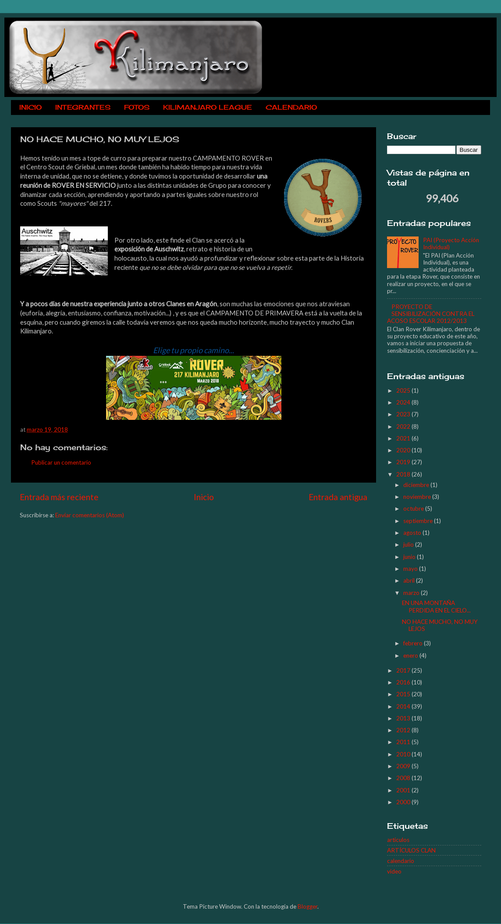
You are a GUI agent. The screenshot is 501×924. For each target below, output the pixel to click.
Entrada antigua (338, 497)
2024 (404, 402)
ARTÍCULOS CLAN (411, 850)
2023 (404, 414)
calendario (400, 860)
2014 (404, 706)
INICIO (30, 107)
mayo (411, 568)
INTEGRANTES (82, 107)
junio (410, 556)
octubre (414, 508)
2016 (404, 682)
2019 (404, 462)
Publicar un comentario (61, 462)
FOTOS (136, 107)
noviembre (417, 496)
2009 (404, 766)
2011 (404, 741)
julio (409, 544)
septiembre (418, 520)
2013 (404, 718)
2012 (404, 730)
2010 (404, 754)
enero (411, 655)
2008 (404, 777)
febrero (413, 643)
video (394, 871)
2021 (404, 438)
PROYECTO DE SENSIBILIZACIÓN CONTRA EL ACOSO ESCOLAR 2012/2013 (430, 313)
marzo (412, 592)
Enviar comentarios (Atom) (89, 515)
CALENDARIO (291, 107)
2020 (404, 450)
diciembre (416, 484)
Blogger (307, 906)
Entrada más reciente (59, 497)
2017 (404, 670)
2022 (404, 426)
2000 (404, 802)
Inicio (204, 497)
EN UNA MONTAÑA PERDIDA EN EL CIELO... (436, 606)
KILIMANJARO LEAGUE (207, 107)
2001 (404, 790)
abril (409, 580)
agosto (413, 532)
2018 (404, 474)
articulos (398, 839)
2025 (404, 390)
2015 (404, 694)
